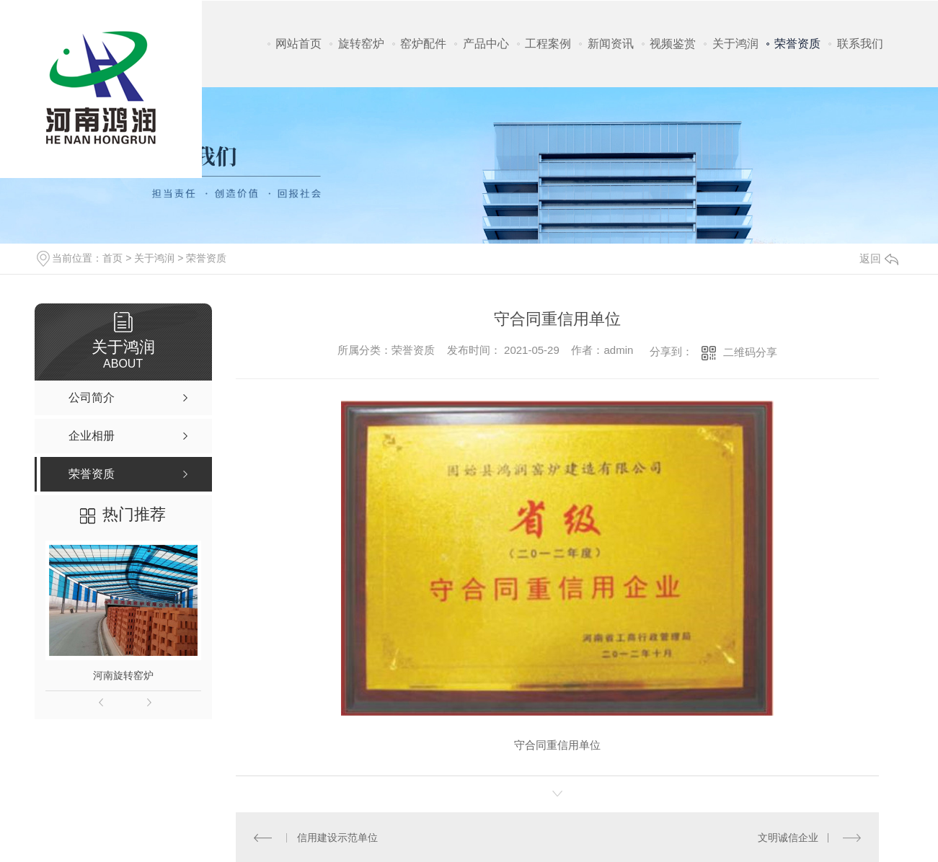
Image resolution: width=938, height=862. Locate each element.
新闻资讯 (611, 43)
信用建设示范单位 (336, 837)
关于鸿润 (735, 43)
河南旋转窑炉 (123, 675)
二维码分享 (750, 352)
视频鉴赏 (673, 43)
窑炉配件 (423, 43)
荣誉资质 (797, 43)
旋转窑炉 (361, 43)
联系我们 (860, 43)
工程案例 (548, 43)
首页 (112, 258)
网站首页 (298, 43)
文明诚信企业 (788, 837)
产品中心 (486, 43)
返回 (878, 258)
